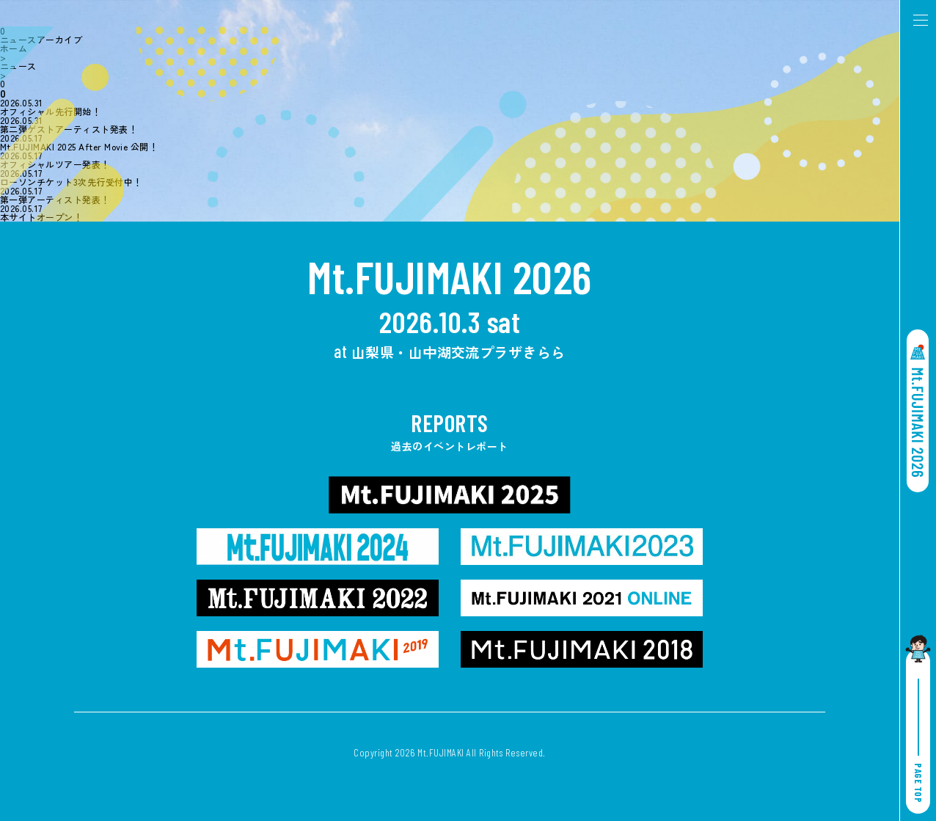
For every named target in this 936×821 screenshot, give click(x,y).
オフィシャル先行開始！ (50, 111)
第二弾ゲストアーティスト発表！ (68, 129)
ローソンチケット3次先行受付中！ (71, 182)
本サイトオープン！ (41, 217)
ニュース (18, 66)
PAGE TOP (918, 741)
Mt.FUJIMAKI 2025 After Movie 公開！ (79, 146)
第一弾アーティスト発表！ (55, 199)
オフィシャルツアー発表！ (55, 164)
